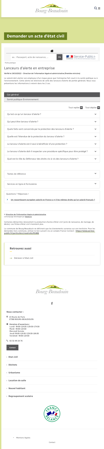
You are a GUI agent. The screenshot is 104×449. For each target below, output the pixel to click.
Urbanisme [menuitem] (13, 372)
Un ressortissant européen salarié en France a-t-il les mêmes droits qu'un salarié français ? (53, 200)
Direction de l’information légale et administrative (26, 214)
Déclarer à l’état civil (21, 258)
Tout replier (76, 107)
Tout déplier (92, 107)
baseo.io (28, 217)
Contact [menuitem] (52, 442)
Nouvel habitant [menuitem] (15, 388)
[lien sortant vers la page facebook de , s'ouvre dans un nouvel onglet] (52, 303)
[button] (52, 114)
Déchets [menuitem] (11, 364)
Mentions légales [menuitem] (23, 438)
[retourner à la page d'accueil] (51, 8)
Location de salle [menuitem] (16, 380)
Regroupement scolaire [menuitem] (19, 396)
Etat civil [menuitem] (12, 357)
